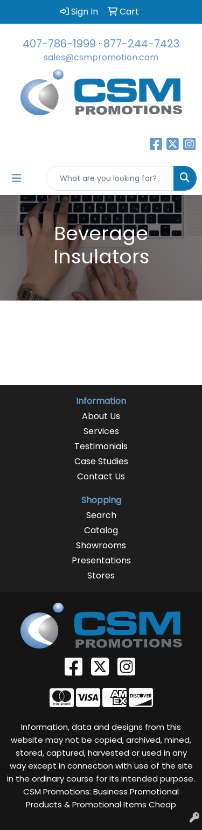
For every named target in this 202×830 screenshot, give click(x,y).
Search (101, 515)
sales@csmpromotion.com (101, 57)
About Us (101, 416)
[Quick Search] (110, 178)
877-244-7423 (141, 43)
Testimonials (101, 446)
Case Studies (101, 461)
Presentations (101, 560)
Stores (101, 575)
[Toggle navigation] (16, 178)
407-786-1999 (59, 43)
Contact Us (101, 476)
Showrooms (101, 545)
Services (101, 431)
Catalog (101, 530)
